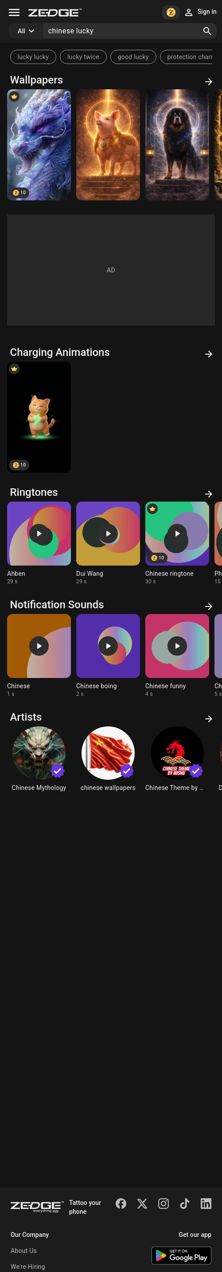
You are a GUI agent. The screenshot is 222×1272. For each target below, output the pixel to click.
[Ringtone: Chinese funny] (177, 656)
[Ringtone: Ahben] (39, 543)
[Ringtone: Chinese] (39, 656)
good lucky (133, 56)
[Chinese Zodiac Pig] (108, 144)
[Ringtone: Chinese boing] (108, 656)
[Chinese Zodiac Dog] (177, 144)
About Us (24, 1250)
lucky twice (83, 56)
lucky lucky (33, 56)
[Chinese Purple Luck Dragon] (39, 144)
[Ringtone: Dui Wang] (108, 543)
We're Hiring (28, 1266)
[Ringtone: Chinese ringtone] (177, 543)
